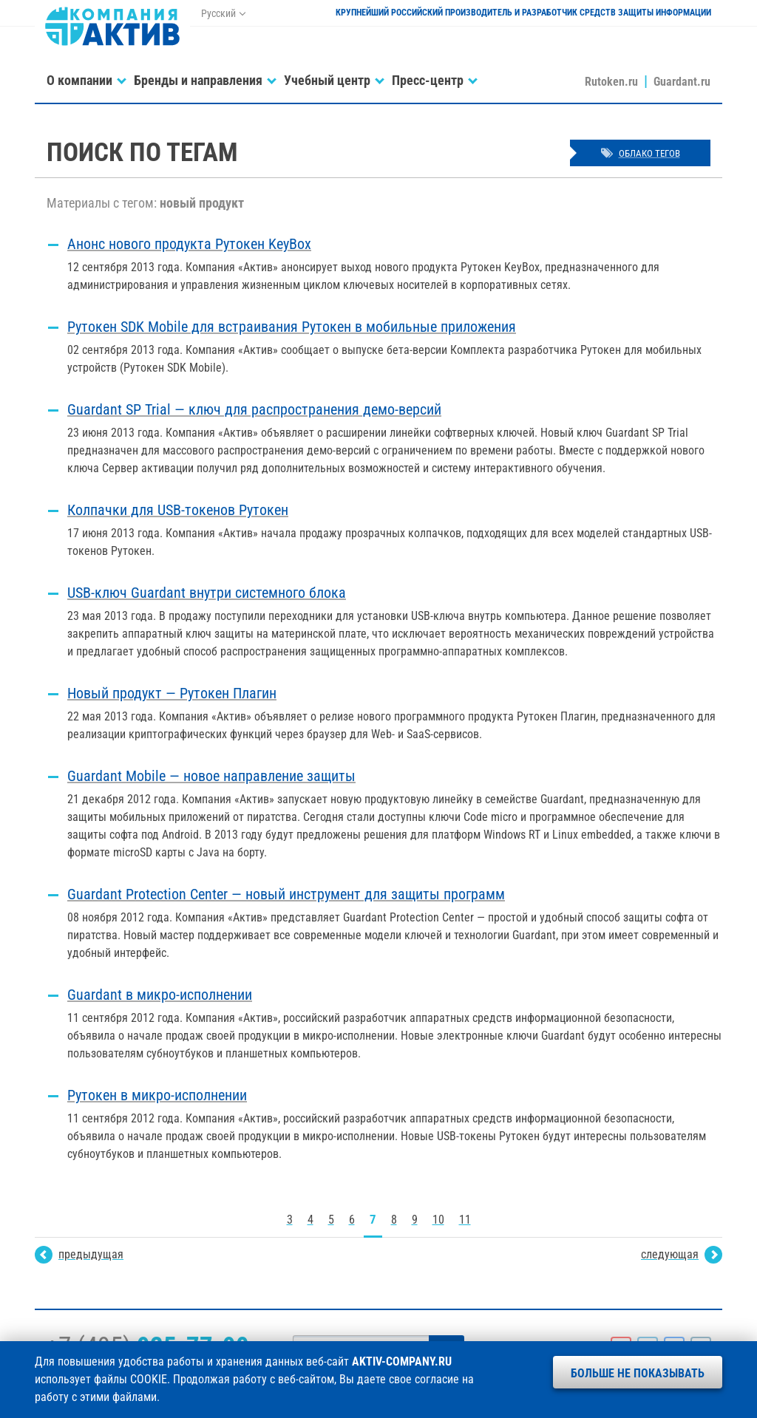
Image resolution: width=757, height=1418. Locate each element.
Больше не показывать (638, 1373)
